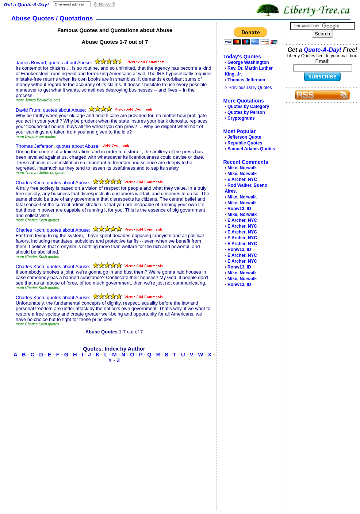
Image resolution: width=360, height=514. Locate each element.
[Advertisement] (248, 400)
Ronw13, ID (239, 208)
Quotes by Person (246, 112)
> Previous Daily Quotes (248, 87)
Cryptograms (241, 118)
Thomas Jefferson (246, 79)
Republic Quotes (244, 143)
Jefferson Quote (244, 137)
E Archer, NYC (242, 179)
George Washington (248, 62)
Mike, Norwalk (242, 167)
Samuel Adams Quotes (251, 148)
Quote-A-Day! (322, 50)
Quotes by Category (248, 106)
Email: (322, 61)
